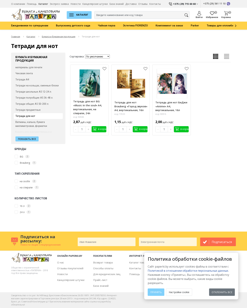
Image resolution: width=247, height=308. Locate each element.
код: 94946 (78, 117)
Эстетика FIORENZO (135, 25)
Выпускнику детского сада (73, 25)
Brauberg (25, 162)
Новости (75, 3)
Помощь (32, 3)
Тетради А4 (22, 79)
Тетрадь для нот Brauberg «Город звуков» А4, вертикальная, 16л (130, 106)
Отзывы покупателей (70, 268)
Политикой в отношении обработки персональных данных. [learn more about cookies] (188, 271)
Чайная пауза (106, 25)
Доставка (131, 3)
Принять (156, 292)
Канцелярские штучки (95, 3)
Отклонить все (222, 292)
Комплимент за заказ (169, 25)
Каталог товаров (139, 262)
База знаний (116, 3)
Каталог (43, 3)
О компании (18, 3)
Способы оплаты (103, 268)
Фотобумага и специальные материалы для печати (32, 65)
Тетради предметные (28, 109)
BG (21, 156)
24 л (22, 212)
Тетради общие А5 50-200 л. (32, 103)
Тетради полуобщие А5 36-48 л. (34, 97)
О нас (60, 262)
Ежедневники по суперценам (29, 25)
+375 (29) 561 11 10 (217, 3)
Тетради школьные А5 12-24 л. (33, 91)
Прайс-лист (100, 280)
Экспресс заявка (59, 3)
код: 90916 (160, 114)
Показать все (27, 139)
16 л (22, 206)
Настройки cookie (179, 292)
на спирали (26, 187)
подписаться (222, 242)
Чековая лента (24, 73)
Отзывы (143, 3)
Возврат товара (103, 262)
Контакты (155, 3)
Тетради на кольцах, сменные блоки (37, 85)
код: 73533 (119, 114)
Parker (195, 25)
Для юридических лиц (107, 274)
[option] (33, 25)
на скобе (25, 181)
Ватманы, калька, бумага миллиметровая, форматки (31, 124)
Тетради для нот (25, 116)
